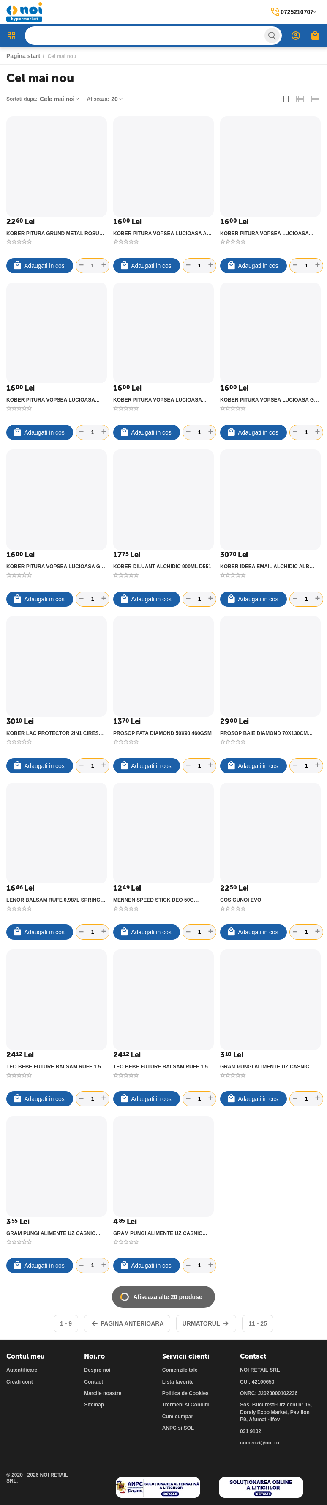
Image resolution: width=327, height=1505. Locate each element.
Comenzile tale (180, 1370)
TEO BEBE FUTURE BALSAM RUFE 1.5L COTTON (55, 1067)
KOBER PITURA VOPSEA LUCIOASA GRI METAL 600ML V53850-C (55, 567)
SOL (188, 1428)
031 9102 (250, 1431)
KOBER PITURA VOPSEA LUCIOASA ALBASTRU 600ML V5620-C (264, 234)
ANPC (169, 1428)
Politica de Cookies (185, 1393)
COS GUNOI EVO (240, 900)
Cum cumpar (177, 1417)
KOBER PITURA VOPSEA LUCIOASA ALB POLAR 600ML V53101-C (163, 234)
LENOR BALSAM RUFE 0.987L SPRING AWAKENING (53, 900)
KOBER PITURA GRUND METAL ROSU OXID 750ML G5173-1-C (52, 234)
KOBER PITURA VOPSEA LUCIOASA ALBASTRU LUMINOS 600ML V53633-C (53, 400)
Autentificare (21, 1370)
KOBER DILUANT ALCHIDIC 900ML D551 (162, 567)
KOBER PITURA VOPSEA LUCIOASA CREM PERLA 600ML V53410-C (157, 400)
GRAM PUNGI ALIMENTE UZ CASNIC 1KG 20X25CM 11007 (264, 1067)
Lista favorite (178, 1382)
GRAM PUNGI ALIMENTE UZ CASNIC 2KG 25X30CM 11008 (50, 1233)
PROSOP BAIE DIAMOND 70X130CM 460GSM (264, 733)
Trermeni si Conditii (186, 1405)
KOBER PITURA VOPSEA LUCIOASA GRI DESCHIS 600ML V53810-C (269, 400)
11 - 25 (257, 1323)
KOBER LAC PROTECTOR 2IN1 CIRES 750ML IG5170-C (52, 733)
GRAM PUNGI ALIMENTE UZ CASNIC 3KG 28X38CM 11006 (157, 1233)
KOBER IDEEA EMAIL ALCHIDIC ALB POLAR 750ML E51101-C (264, 567)
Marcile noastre (102, 1393)
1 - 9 (66, 1323)
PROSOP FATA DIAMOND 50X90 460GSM (162, 733)
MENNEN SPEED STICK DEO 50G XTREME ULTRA (153, 900)
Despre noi (97, 1370)
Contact (93, 1382)
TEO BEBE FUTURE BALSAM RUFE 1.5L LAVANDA (162, 1067)
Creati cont (19, 1382)
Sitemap (94, 1405)
